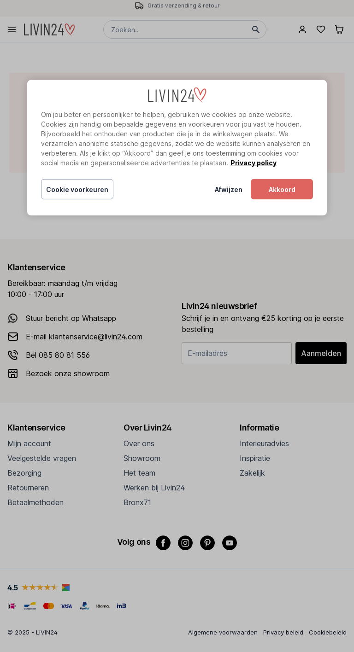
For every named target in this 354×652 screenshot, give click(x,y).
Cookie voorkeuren (77, 189)
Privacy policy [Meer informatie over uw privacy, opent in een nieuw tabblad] (253, 163)
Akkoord (282, 189)
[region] (177, 147)
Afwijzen (228, 189)
